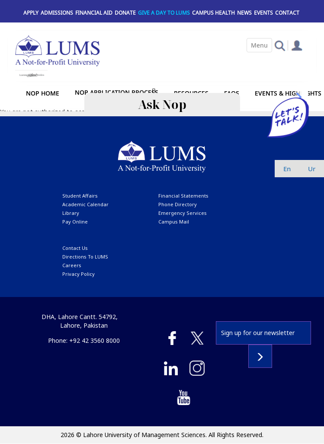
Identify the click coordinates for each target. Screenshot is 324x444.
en (287, 168)
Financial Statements (183, 195)
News (244, 12)
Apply (30, 12)
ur (311, 168)
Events (263, 12)
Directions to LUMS (85, 256)
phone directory (177, 204)
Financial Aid (93, 12)
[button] (279, 45)
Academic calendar (85, 204)
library (70, 213)
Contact (287, 12)
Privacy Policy (78, 274)
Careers (71, 265)
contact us (75, 248)
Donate (125, 12)
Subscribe (260, 356)
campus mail (173, 221)
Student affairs (80, 195)
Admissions (57, 12)
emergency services (182, 213)
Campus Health (213, 12)
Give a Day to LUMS (164, 12)
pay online (75, 221)
